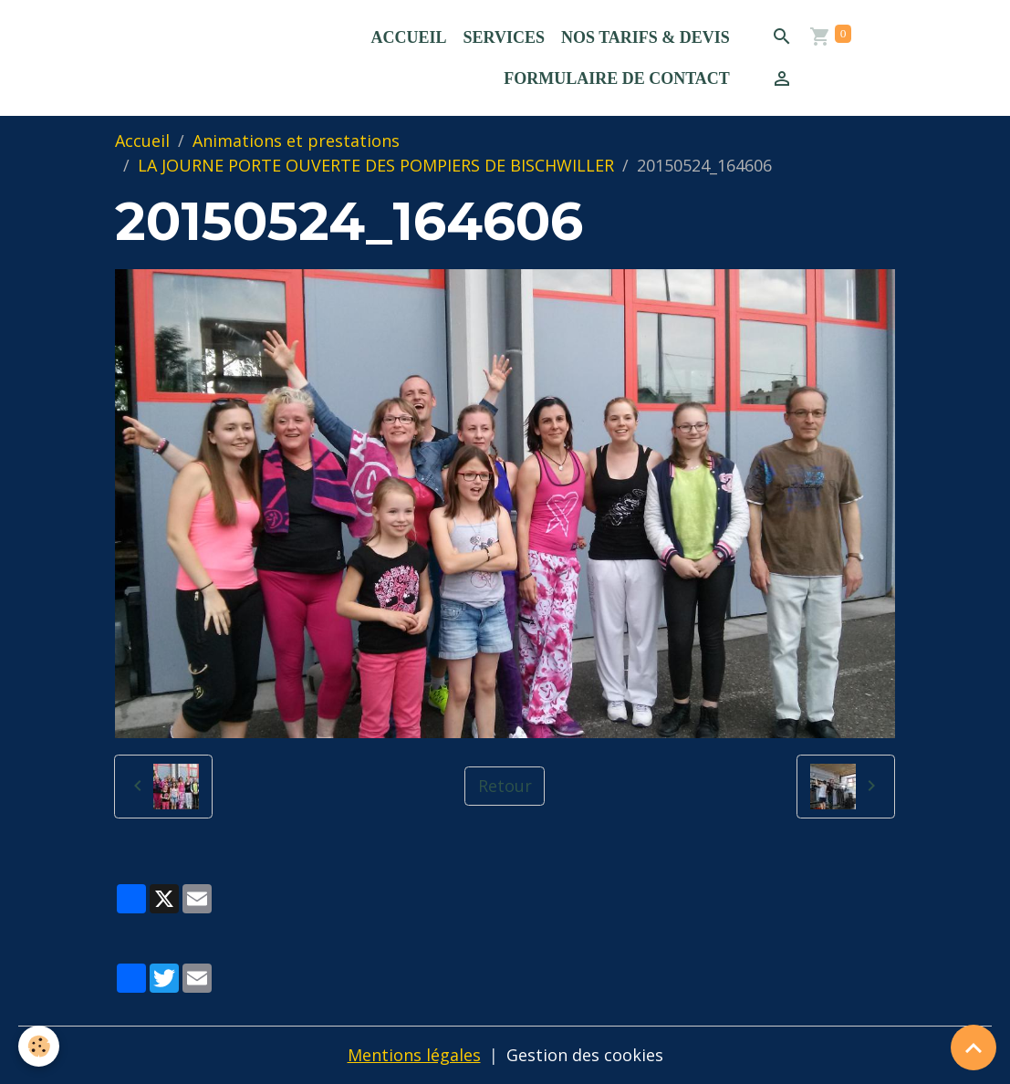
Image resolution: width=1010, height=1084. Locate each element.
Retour (505, 786)
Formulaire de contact (617, 78)
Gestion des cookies (584, 1055)
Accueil (409, 37)
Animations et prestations (296, 140)
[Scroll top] (973, 1047)
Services (504, 37)
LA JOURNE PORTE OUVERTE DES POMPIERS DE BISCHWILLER (376, 165)
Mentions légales (414, 1055)
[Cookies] (38, 1046)
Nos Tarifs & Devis (645, 37)
